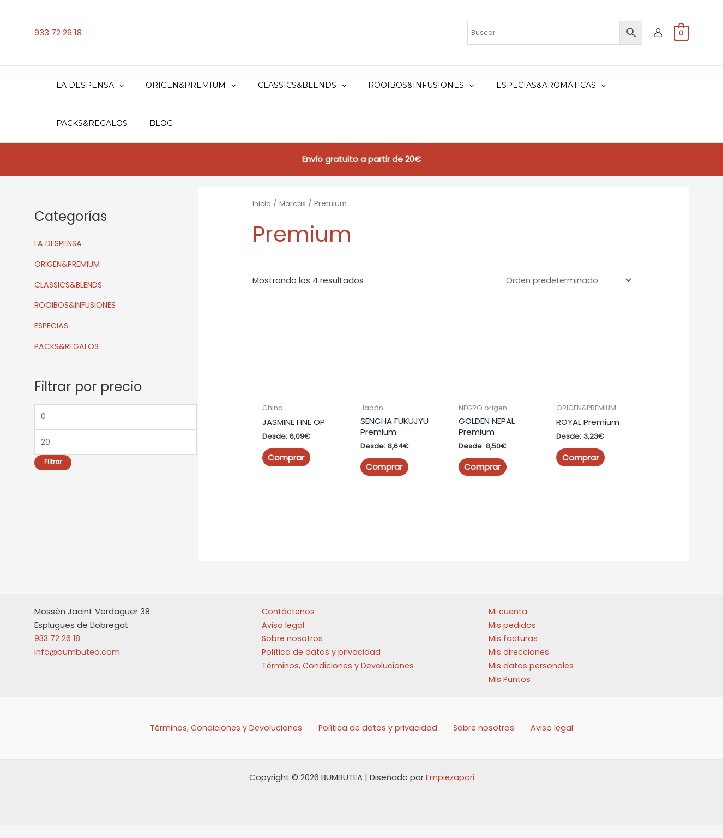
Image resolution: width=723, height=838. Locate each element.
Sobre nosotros (293, 650)
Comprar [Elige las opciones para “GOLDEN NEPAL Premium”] (482, 468)
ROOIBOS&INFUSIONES (77, 304)
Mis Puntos (510, 690)
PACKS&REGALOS (68, 346)
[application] (115, 85)
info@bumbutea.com (78, 663)
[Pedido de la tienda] (567, 281)
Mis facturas (513, 650)
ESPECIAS (52, 325)
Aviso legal (283, 636)
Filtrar (53, 464)
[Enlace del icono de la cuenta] (658, 33)
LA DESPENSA (59, 243)
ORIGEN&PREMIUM (68, 264)
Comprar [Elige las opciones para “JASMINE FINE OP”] (286, 458)
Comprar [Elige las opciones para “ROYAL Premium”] (580, 458)
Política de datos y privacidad (322, 663)
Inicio (262, 204)
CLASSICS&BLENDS (70, 284)
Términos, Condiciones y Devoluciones (339, 677)
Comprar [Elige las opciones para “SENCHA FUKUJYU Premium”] (384, 478)
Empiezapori (450, 789)
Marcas (294, 204)
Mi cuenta (508, 622)
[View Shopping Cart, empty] (681, 32)
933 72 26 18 (58, 32)
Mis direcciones (519, 663)
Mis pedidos (513, 636)
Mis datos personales (532, 677)
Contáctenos (289, 622)
